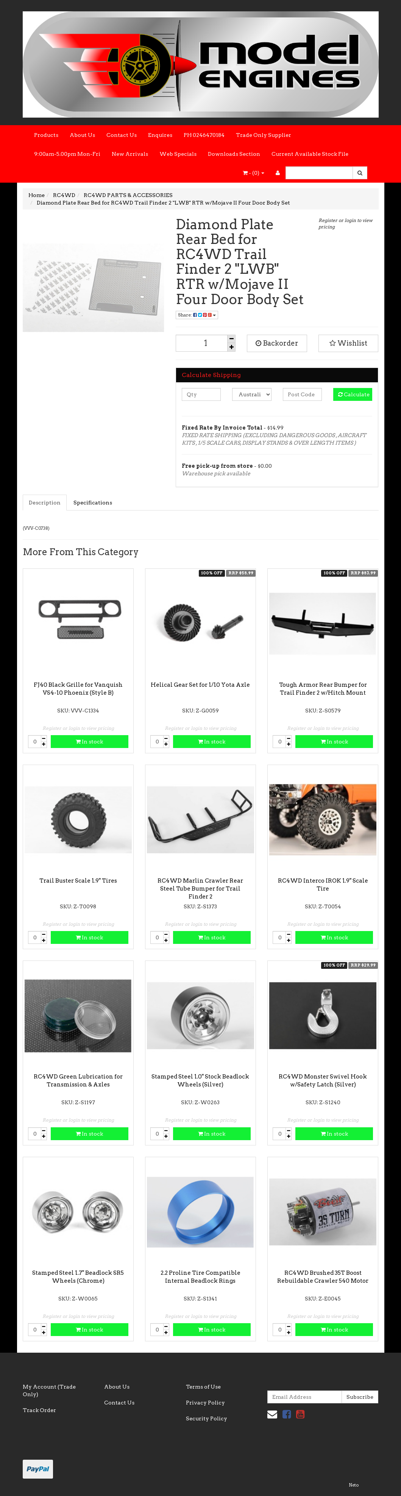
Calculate (354, 394)
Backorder (277, 343)
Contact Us (121, 135)
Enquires (160, 135)
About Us (82, 135)
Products (46, 135)
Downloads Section (234, 154)
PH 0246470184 (204, 135)
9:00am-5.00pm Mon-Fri (67, 154)
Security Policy (206, 1418)
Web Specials (178, 154)
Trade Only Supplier (263, 135)
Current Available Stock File (309, 154)
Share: (197, 315)
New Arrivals (130, 154)
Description (45, 503)
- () (253, 173)
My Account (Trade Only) (49, 1390)
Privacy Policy (205, 1403)
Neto (354, 1485)
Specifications (92, 503)
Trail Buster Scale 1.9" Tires (78, 880)
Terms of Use (203, 1387)
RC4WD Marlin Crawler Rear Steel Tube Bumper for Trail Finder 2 (200, 888)
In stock (89, 742)
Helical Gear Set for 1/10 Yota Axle (200, 684)
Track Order (39, 1410)
